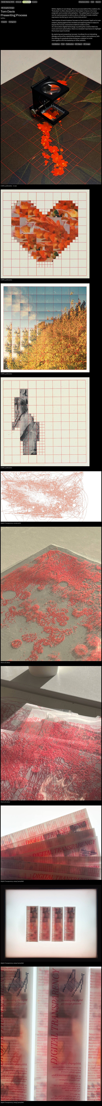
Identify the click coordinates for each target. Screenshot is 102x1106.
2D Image (86, 44)
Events (34, 2)
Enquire (4, 22)
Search (98, 2)
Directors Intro (84, 2)
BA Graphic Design (7, 8)
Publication (70, 44)
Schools (18, 2)
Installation (56, 44)
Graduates (26, 2)
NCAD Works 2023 (7, 2)
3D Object (78, 44)
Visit (92, 2)
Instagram (12, 22)
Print (62, 44)
